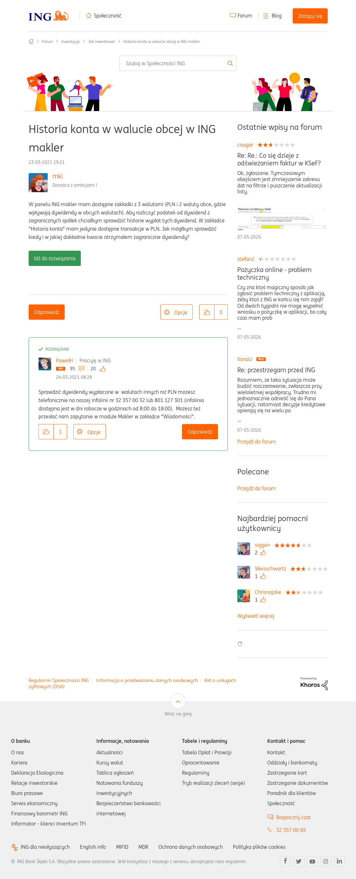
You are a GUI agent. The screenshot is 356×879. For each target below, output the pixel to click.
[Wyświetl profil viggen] (264, 545)
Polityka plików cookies (259, 847)
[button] (206, 312)
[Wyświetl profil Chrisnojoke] (269, 592)
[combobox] (178, 63)
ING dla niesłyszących (45, 847)
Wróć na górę (178, 714)
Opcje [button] (180, 312)
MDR (143, 847)
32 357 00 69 (291, 830)
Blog (277, 15)
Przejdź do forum (256, 441)
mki (57, 176)
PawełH (64, 360)
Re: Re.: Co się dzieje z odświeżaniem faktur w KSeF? (279, 159)
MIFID (122, 847)
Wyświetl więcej (255, 616)
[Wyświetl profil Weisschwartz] (272, 568)
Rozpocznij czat (293, 817)
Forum (245, 15)
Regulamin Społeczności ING (59, 680)
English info (93, 847)
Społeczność (108, 15)
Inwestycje (70, 41)
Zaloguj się (310, 16)
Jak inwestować (101, 41)
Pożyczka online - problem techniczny (274, 273)
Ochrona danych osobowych (190, 847)
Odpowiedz (46, 312)
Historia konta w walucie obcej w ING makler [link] (161, 41)
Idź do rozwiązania (54, 258)
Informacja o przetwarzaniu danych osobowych (147, 680)
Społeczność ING (31, 41)
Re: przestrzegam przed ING (276, 370)
